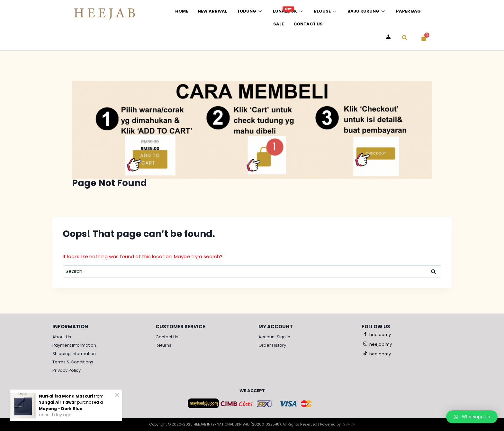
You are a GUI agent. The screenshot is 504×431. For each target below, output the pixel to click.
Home (181, 11)
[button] (472, 416)
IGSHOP (348, 424)
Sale (278, 24)
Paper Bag (408, 11)
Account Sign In (274, 337)
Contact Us (308, 24)
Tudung (250, 11)
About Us (61, 337)
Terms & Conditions (72, 362)
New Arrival (212, 11)
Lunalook (288, 10)
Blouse (326, 11)
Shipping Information (74, 354)
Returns (163, 345)
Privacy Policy (66, 370)
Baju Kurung (366, 11)
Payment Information (74, 345)
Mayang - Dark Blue (60, 408)
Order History (272, 345)
